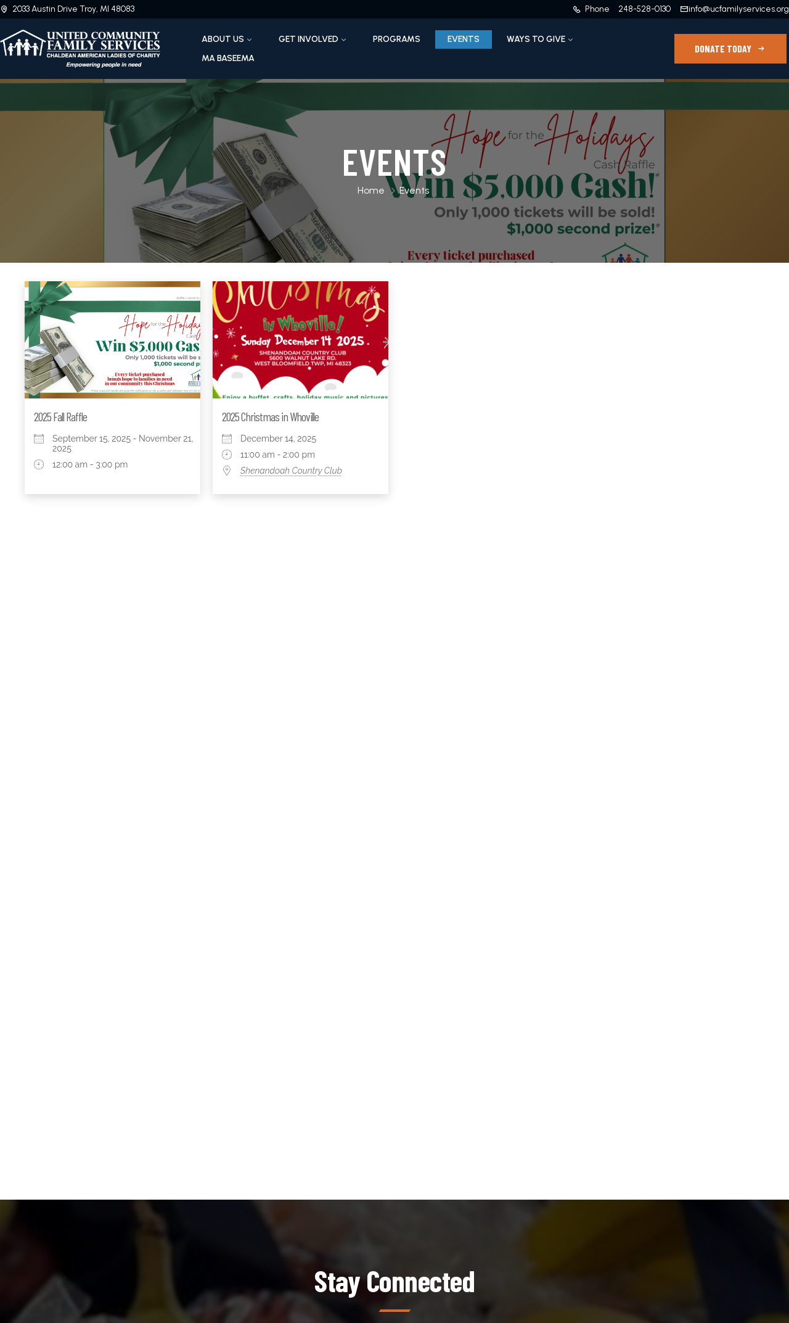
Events (464, 39)
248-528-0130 (644, 9)
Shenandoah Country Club (291, 471)
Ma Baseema (228, 58)
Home (371, 190)
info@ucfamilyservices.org (739, 9)
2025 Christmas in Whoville (270, 416)
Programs (396, 39)
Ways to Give (536, 39)
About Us (223, 39)
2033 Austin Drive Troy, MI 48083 (73, 9)
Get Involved (308, 39)
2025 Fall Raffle (60, 416)
